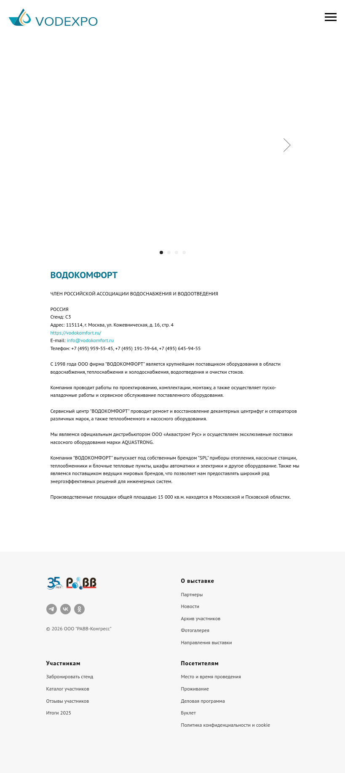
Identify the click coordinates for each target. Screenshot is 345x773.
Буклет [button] (188, 712)
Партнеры (192, 594)
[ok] (79, 609)
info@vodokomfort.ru (90, 340)
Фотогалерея (195, 630)
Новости (190, 606)
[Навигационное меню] (331, 17)
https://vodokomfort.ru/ (76, 332)
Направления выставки (206, 642)
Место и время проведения (211, 676)
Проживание (195, 688)
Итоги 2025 (59, 712)
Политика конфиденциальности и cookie (225, 725)
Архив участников (201, 618)
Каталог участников (67, 688)
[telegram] (51, 609)
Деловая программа (203, 701)
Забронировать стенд (70, 676)
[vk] (65, 609)
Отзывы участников (67, 701)
